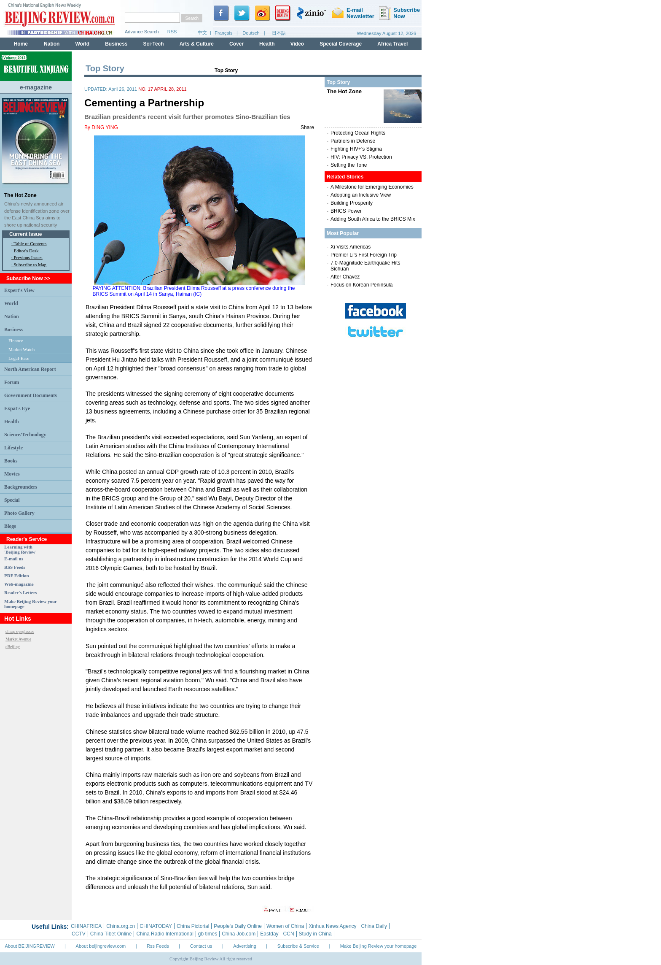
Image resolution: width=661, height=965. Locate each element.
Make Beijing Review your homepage (378, 946)
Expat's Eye (17, 408)
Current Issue (25, 234)
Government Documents (30, 395)
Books (10, 461)
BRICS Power (346, 211)
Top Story (226, 70)
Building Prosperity (351, 203)
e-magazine (36, 87)
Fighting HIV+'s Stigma (356, 149)
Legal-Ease (18, 358)
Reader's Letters (20, 592)
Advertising (244, 946)
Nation (11, 316)
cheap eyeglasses (19, 631)
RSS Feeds (14, 567)
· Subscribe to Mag (28, 264)
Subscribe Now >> (28, 278)
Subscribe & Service (298, 946)
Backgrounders (20, 487)
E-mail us (13, 558)
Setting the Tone (348, 165)
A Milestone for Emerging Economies (372, 187)
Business (13, 329)
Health (11, 421)
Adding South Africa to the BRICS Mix (372, 219)
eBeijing (12, 646)
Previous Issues (28, 257)
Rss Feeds (158, 946)
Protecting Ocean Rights (357, 133)
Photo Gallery (19, 513)
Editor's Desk (26, 250)
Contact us (201, 946)
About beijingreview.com (101, 946)
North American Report (30, 369)
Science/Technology (25, 435)
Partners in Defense (352, 141)
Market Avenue (18, 639)
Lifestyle (13, 448)
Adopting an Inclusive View (360, 195)
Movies (12, 474)
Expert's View (19, 290)
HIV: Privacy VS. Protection (361, 157)
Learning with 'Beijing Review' (20, 549)
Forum (11, 382)
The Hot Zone (20, 195)
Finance (15, 340)
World (11, 303)
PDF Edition (16, 575)
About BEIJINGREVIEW (30, 946)
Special (12, 500)
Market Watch (21, 349)
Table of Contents (29, 243)
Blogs (10, 526)
